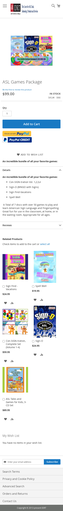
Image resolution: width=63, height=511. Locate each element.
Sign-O (39, 340)
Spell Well (41, 286)
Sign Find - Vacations (12, 287)
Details (6, 170)
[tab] (31, 170)
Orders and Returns (15, 494)
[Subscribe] (52, 462)
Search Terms (11, 471)
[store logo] (23, 9)
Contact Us (9, 501)
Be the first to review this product (17, 89)
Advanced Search (13, 486)
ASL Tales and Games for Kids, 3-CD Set (16, 402)
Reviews (7, 225)
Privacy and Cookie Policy (18, 479)
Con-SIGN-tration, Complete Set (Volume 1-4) (16, 344)
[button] (5, 303)
